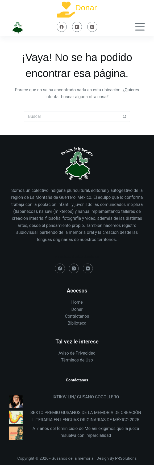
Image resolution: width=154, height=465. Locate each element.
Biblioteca (77, 323)
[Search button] (124, 116)
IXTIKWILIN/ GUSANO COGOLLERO (85, 396)
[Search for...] (71, 116)
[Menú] (140, 27)
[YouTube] (77, 27)
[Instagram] (92, 27)
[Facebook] (62, 27)
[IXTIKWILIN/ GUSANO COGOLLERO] (16, 401)
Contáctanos (77, 316)
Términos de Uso (77, 360)
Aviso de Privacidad (77, 353)
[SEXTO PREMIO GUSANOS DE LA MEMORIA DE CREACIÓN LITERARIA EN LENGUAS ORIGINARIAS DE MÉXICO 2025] (16, 417)
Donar (86, 7)
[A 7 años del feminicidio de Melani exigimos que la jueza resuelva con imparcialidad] (16, 433)
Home (77, 302)
